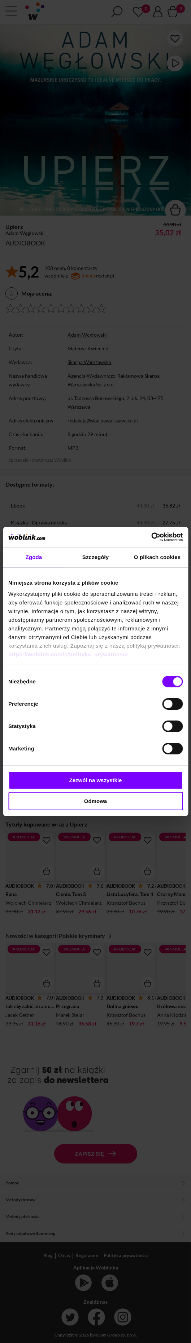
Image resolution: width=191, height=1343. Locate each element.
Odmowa (95, 801)
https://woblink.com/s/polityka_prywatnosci (68, 654)
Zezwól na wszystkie (95, 780)
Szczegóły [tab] (95, 557)
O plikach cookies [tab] (157, 557)
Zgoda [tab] (34, 557)
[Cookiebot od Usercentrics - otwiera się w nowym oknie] (151, 537)
